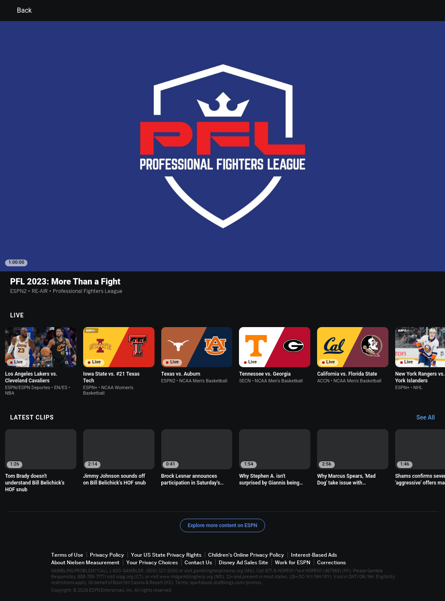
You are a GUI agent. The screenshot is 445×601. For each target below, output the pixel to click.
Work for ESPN (292, 562)
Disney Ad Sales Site (243, 562)
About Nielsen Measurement (85, 562)
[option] (40, 361)
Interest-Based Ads (314, 555)
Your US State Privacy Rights (166, 555)
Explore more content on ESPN (223, 525)
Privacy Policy (107, 555)
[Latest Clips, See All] (429, 418)
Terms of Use (67, 555)
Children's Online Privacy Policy (246, 555)
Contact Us (198, 562)
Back (19, 10)
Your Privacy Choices (152, 562)
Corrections (331, 562)
